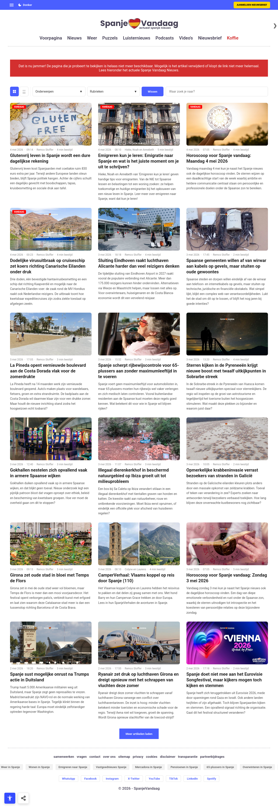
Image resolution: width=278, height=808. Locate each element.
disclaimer (167, 757)
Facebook (90, 778)
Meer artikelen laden (139, 734)
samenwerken (64, 757)
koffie (232, 38)
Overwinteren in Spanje (257, 767)
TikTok (173, 778)
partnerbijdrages (212, 757)
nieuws (74, 38)
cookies (151, 757)
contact (95, 757)
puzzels (110, 38)
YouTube (154, 778)
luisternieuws (136, 38)
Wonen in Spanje (39, 767)
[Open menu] (11, 5)
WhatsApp (68, 778)
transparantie (187, 757)
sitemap (124, 757)
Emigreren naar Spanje (73, 767)
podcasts (165, 38)
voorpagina (51, 38)
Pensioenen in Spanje (184, 767)
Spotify (211, 778)
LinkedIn (192, 778)
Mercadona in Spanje (148, 767)
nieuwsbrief (210, 38)
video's (186, 38)
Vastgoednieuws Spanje (111, 767)
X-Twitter (133, 778)
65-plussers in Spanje (220, 767)
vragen (82, 757)
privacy (138, 757)
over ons (109, 757)
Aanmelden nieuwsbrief (252, 4)
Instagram (112, 778)
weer (92, 38)
